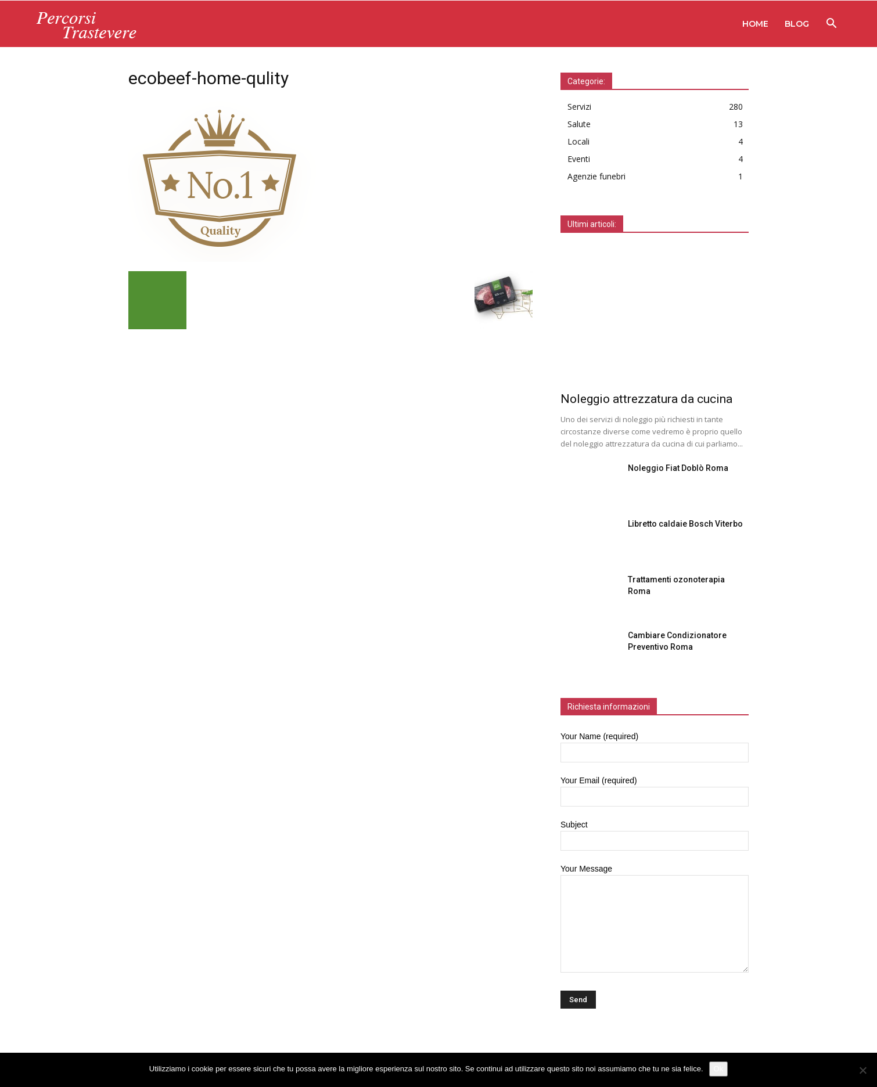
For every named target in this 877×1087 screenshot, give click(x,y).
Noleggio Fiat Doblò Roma (678, 468)
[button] (831, 24)
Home (755, 24)
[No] (862, 1070)
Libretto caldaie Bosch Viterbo (685, 523)
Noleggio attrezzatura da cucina (646, 399)
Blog (797, 24)
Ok (719, 1068)
